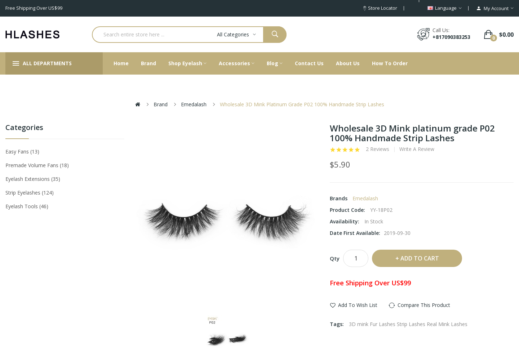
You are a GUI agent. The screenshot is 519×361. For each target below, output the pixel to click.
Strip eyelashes (29, 192)
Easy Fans (22, 151)
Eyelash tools (26, 206)
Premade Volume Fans (37, 165)
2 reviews (377, 149)
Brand (161, 104)
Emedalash (194, 104)
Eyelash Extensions (32, 178)
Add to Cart (419, 258)
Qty (335, 258)
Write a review (416, 149)
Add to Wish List (357, 305)
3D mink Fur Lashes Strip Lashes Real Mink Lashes (408, 324)
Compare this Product (424, 305)
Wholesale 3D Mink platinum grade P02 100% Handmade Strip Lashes (302, 104)
